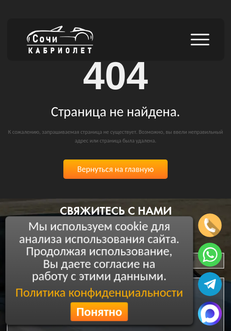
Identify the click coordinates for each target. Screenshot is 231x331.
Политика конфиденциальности (99, 292)
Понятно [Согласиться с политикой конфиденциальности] (99, 312)
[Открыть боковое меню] (199, 39)
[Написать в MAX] (210, 313)
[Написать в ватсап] (210, 255)
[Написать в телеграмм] (210, 284)
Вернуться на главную (115, 169)
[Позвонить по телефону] (210, 225)
